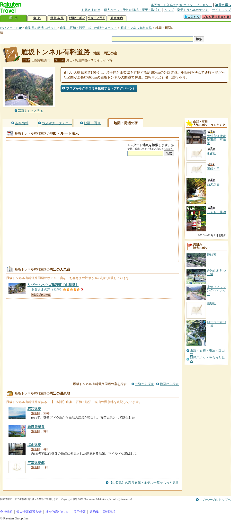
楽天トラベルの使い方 (193, 10)
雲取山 (211, 303)
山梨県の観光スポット (41, 28)
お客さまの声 (90, 10)
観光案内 (116, 18)
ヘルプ (169, 10)
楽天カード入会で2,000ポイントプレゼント (181, 5)
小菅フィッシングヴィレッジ (216, 290)
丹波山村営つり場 (216, 272)
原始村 (211, 254)
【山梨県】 (53, 285)
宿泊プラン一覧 (41, 295)
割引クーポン (77, 18)
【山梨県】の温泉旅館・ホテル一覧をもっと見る (144, 482)
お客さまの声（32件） (47, 289)
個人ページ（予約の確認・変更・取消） (132, 10)
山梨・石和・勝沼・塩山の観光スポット (88, 28)
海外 (37, 18)
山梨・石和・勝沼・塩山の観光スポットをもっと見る (207, 356)
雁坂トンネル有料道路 (136, 28)
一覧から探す (144, 384)
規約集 (94, 512)
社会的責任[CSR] (57, 512)
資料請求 (109, 512)
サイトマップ (221, 10)
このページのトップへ (215, 499)
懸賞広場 (57, 18)
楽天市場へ (223, 5)
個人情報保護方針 (29, 512)
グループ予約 (97, 18)
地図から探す (169, 384)
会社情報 (6, 512)
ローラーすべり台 (216, 323)
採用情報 (79, 512)
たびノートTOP (11, 28)
